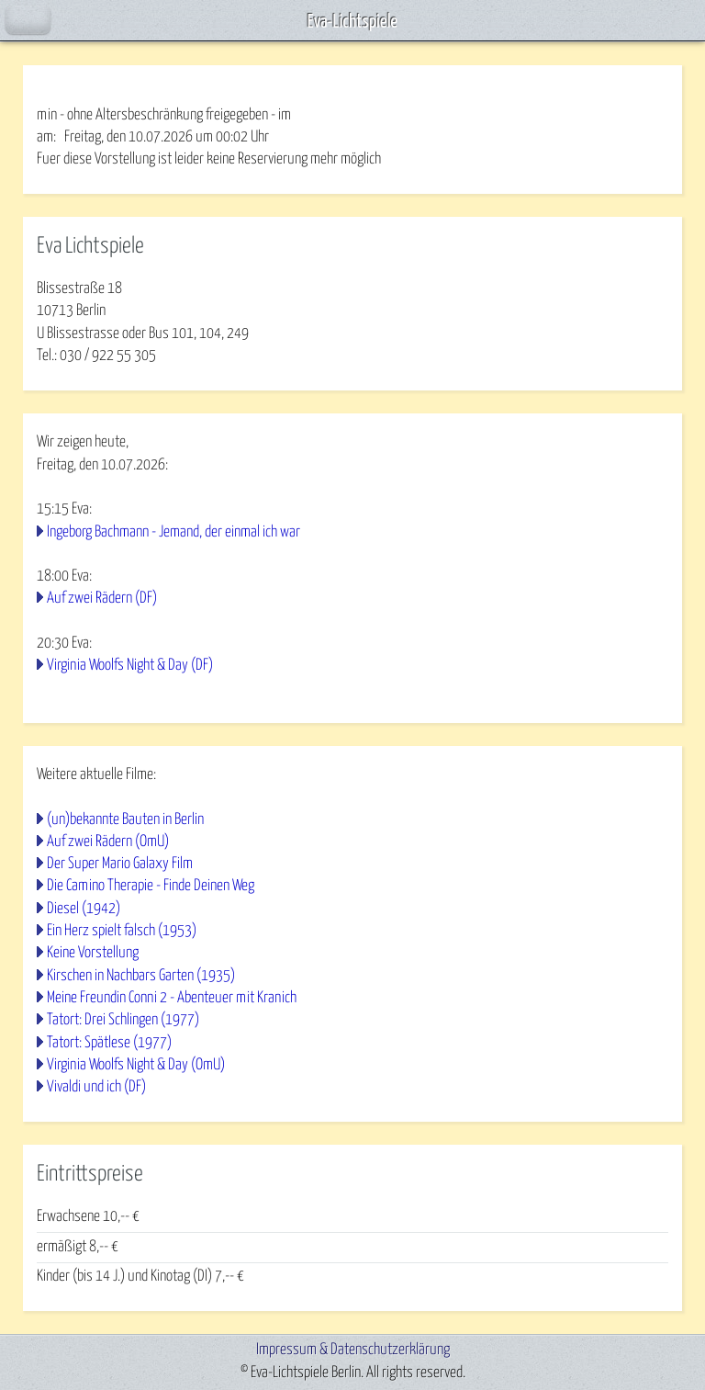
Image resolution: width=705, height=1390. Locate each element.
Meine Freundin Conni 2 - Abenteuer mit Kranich (172, 998)
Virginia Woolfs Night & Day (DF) (130, 665)
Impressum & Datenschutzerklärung (353, 1350)
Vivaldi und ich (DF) (96, 1087)
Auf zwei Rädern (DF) (102, 598)
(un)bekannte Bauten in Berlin (125, 820)
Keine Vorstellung (93, 953)
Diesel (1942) (83, 909)
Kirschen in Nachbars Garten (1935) (141, 976)
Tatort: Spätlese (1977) (109, 1043)
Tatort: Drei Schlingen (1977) (123, 1020)
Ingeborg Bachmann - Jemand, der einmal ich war (173, 532)
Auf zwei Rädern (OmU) (108, 842)
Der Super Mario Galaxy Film (120, 864)
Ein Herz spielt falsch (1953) (121, 931)
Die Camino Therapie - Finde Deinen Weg (150, 886)
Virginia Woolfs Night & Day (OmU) (136, 1065)
